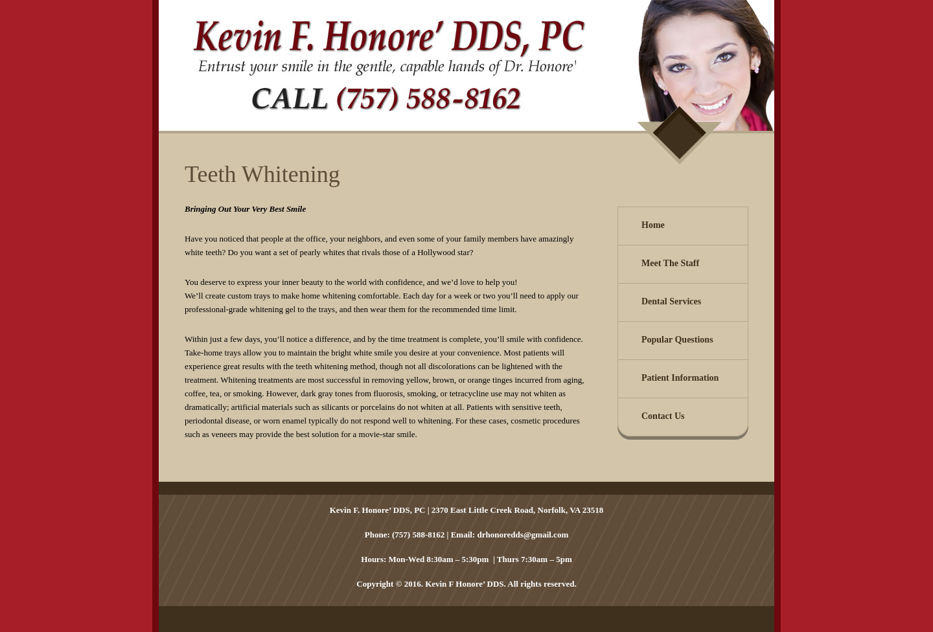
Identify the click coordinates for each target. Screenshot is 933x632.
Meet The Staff (670, 263)
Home (653, 225)
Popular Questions (677, 339)
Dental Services (671, 301)
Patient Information (680, 378)
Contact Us (663, 416)
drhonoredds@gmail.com (522, 534)
